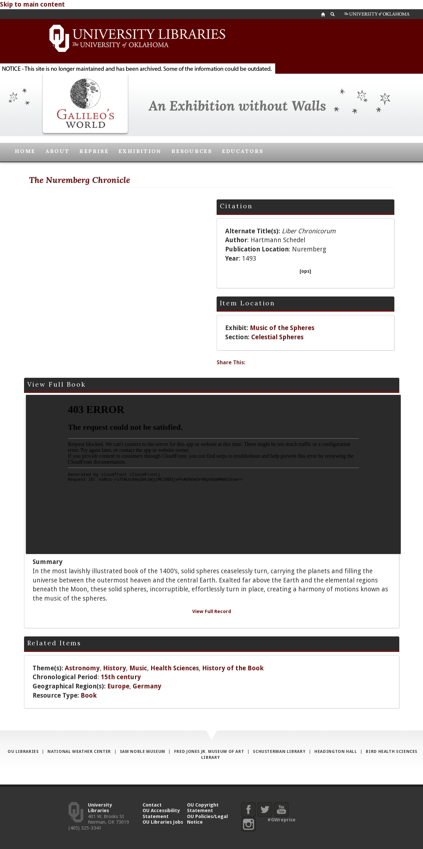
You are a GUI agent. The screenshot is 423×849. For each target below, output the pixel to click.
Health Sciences (174, 668)
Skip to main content (32, 4)
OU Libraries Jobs (163, 822)
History (114, 668)
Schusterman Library (279, 751)
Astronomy (82, 668)
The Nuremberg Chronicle (79, 179)
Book (89, 695)
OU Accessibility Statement (161, 813)
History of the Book (233, 668)
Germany (147, 686)
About (57, 151)
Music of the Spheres (282, 328)
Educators (242, 151)
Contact (152, 805)
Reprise (94, 151)
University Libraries (100, 807)
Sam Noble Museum (142, 751)
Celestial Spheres (277, 337)
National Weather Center (79, 751)
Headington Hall (335, 751)
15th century (121, 677)
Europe (118, 686)
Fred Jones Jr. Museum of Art (209, 751)
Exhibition (140, 151)
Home (25, 151)
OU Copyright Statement (203, 807)
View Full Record (211, 611)
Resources (192, 151)
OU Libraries (23, 751)
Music (138, 668)
